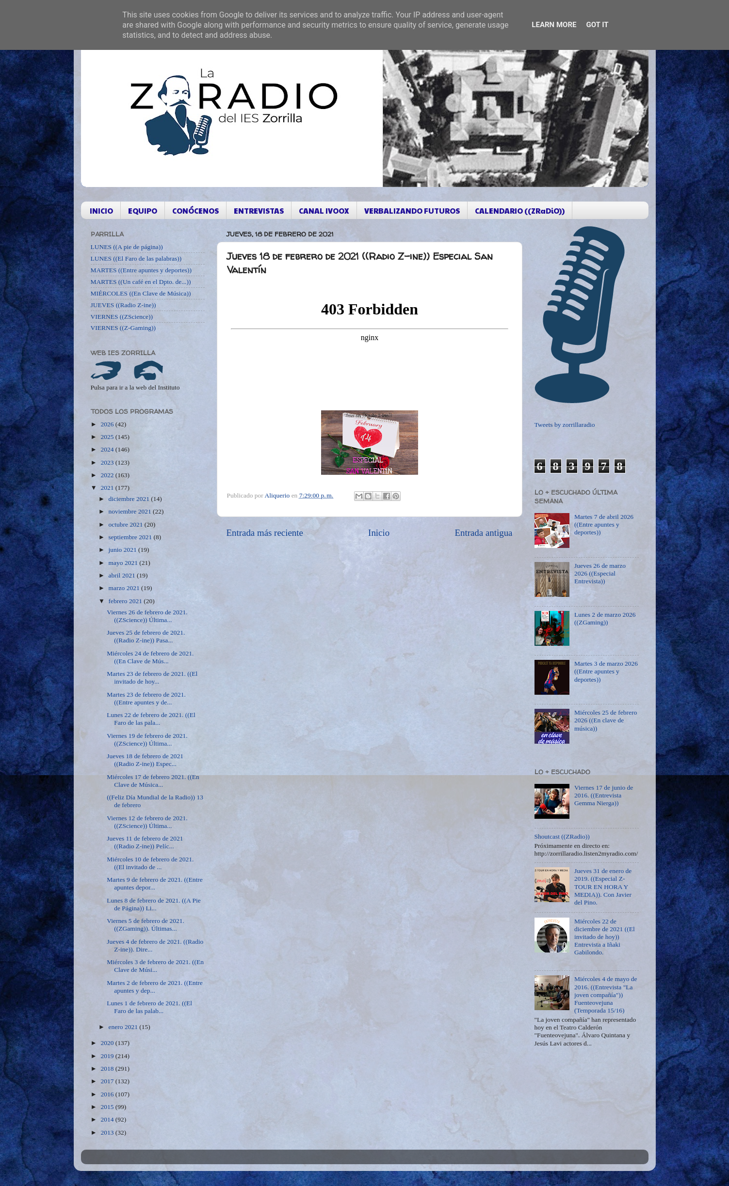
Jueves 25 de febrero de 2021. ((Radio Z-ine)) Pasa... (146, 636)
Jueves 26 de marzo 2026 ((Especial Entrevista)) (600, 573)
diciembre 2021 (130, 498)
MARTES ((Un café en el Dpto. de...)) (141, 281)
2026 (107, 424)
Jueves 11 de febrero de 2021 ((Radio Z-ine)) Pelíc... (145, 842)
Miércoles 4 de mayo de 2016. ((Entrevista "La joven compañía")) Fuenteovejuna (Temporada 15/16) (605, 994)
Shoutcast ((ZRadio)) (562, 836)
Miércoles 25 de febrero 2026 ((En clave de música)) (605, 720)
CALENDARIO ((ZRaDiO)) (520, 210)
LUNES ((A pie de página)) (127, 246)
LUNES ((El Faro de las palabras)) (136, 258)
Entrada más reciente (265, 533)
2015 (107, 1106)
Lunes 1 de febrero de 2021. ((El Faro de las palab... (149, 1006)
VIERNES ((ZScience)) (122, 316)
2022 (107, 475)
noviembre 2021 (131, 511)
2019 (107, 1056)
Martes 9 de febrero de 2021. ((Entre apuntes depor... (155, 883)
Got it (597, 24)
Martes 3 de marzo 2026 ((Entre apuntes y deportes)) (606, 671)
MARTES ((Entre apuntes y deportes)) (141, 270)
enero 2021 (124, 1026)
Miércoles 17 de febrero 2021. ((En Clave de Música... (153, 780)
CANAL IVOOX (324, 210)
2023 (107, 462)
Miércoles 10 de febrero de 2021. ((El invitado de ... (150, 863)
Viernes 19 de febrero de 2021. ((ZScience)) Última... (147, 739)
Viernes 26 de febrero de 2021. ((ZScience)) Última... (147, 616)
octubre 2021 (127, 524)
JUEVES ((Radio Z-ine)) (123, 305)
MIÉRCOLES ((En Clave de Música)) (141, 293)
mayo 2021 (124, 562)
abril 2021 (123, 575)
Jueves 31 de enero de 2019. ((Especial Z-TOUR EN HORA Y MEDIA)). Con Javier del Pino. (603, 886)
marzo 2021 (125, 588)
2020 (107, 1042)
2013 (107, 1132)
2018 (107, 1068)
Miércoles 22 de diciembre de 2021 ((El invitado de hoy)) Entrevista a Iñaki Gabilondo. (604, 937)
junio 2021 (124, 549)
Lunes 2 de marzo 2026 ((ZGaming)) (605, 618)
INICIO (101, 210)
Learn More (554, 24)
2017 (107, 1081)
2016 (107, 1094)
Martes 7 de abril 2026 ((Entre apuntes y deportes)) (603, 524)
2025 (107, 436)
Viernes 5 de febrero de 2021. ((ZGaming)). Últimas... (145, 924)
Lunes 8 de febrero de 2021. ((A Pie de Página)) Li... (153, 904)
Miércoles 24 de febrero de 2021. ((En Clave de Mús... (150, 657)
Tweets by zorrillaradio (565, 424)
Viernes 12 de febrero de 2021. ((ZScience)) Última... (147, 821)
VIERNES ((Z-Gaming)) (123, 327)
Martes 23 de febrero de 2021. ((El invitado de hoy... (152, 677)
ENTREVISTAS (259, 210)
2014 (107, 1119)
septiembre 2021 (131, 537)
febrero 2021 (126, 601)
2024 (107, 449)
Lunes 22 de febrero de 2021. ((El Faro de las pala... (151, 718)
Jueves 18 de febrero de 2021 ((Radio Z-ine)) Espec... (145, 759)
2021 (107, 487)
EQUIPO (142, 210)
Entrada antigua (483, 533)
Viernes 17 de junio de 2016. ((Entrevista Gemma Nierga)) (603, 795)
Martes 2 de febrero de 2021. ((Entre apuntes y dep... (155, 986)
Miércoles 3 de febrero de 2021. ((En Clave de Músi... (155, 965)
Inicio (378, 533)
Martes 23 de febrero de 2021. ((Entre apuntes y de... (146, 698)
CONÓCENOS (195, 210)
